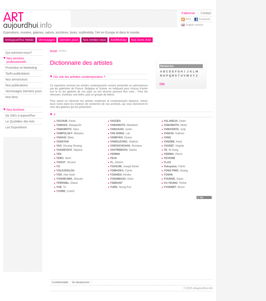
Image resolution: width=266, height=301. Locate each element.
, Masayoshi (68, 125)
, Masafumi (124, 125)
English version (194, 24)
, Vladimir (124, 141)
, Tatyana (69, 149)
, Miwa (65, 137)
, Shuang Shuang (69, 145)
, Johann (116, 162)
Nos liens (11, 97)
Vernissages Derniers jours (23, 91)
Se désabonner (80, 282)
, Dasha (123, 149)
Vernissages (46, 40)
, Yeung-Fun (120, 187)
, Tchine (175, 182)
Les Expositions (16, 127)
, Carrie (121, 170)
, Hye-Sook (65, 174)
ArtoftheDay (119, 40)
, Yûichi (174, 166)
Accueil (53, 51)
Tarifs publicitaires (17, 73)
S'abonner (188, 13)
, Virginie (174, 145)
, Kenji (173, 141)
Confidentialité (60, 282)
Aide (162, 83)
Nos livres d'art (141, 40)
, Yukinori (174, 133)
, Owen (175, 120)
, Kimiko (120, 174)
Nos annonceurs (16, 79)
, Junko (121, 129)
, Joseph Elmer (124, 166)
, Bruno (174, 187)
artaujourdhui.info (203, 288)
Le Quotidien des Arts (20, 121)
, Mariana (69, 133)
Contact (206, 13)
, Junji (175, 129)
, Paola (65, 120)
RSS (188, 19)
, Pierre (173, 154)
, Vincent (66, 162)
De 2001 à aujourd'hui (20, 115)
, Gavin (173, 178)
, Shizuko (69, 178)
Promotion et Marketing (21, 67)
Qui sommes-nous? (18, 52)
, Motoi (175, 125)
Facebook (204, 19)
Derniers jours (68, 40)
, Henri (63, 158)
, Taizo (67, 129)
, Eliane (67, 182)
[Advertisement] (124, 18)
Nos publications (16, 85)
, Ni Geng (171, 149)
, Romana (126, 145)
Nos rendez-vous (94, 40)
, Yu (61, 187)
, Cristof (65, 191)
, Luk (120, 133)
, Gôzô (122, 178)
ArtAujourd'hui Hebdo (19, 40)
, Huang (176, 170)
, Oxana (121, 137)
